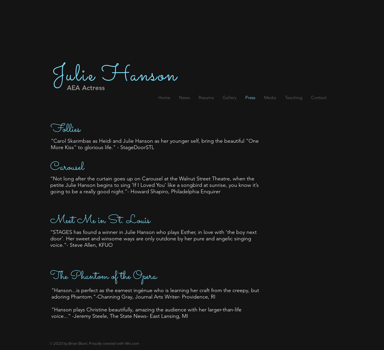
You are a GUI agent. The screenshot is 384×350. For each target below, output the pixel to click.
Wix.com (132, 343)
